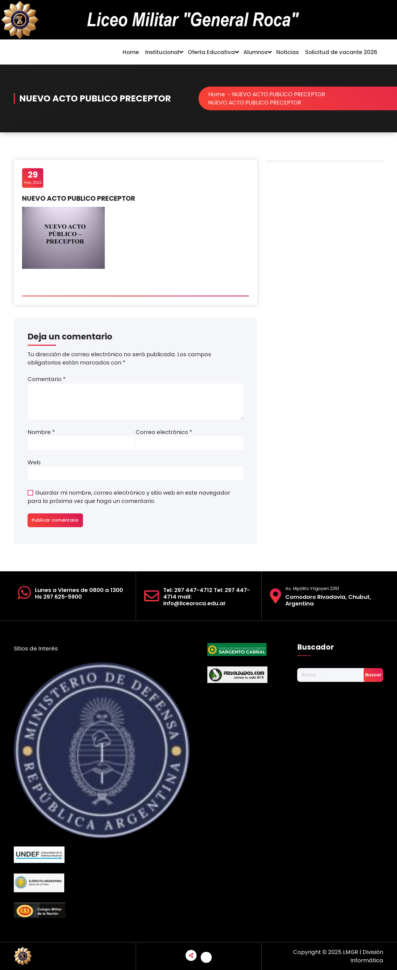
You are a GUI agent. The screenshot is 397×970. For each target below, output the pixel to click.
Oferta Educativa (211, 52)
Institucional (162, 52)
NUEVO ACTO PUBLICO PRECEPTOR (281, 94)
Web (34, 462)
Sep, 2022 (33, 177)
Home (131, 52)
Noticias (287, 52)
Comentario (47, 379)
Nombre (41, 432)
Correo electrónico (164, 432)
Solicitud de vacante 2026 (341, 52)
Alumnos (255, 52)
